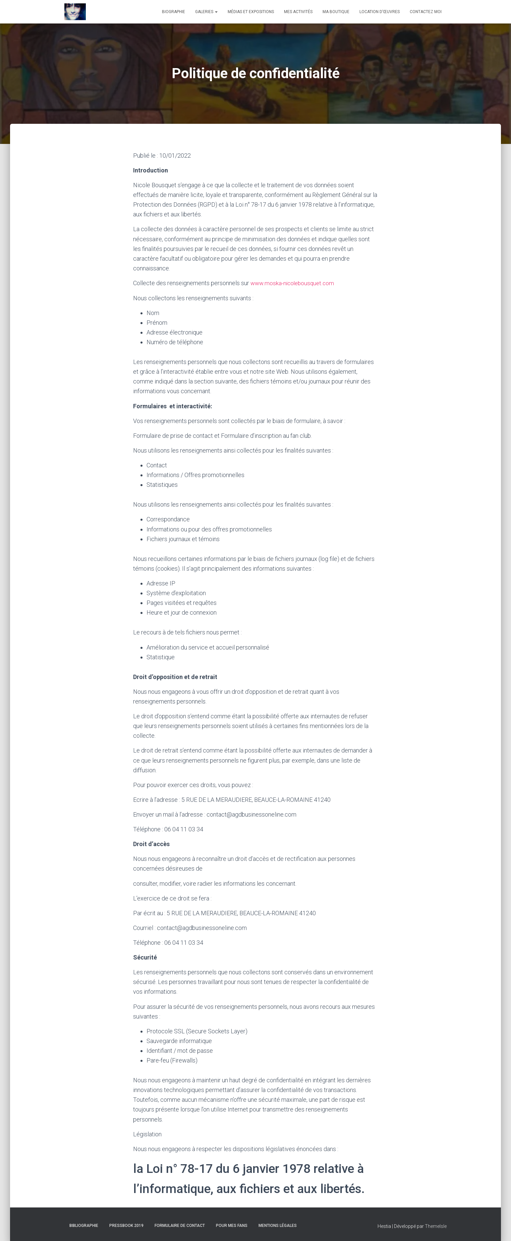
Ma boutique (336, 11)
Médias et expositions (251, 11)
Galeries (206, 11)
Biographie (173, 11)
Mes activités (298, 11)
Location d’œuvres (379, 11)
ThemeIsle (436, 1226)
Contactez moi (426, 11)
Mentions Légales (278, 1225)
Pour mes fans (231, 1225)
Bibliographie (83, 1225)
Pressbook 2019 (126, 1225)
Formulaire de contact (180, 1225)
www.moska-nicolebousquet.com (293, 283)
